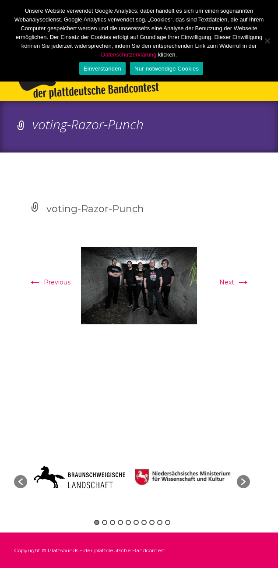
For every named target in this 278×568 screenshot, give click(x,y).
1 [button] (96, 522)
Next (234, 282)
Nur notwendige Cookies (166, 68)
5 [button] (128, 522)
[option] (184, 477)
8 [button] (152, 522)
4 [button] (120, 522)
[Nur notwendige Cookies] (267, 40)
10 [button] (167, 522)
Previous (49, 282)
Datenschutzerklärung (128, 54)
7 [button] (144, 522)
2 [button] (104, 522)
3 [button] (112, 522)
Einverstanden (102, 68)
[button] (20, 481)
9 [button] (159, 522)
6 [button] (136, 522)
